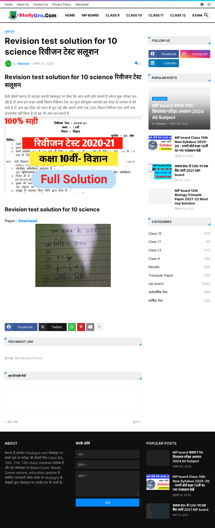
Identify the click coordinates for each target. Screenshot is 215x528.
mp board (179, 283)
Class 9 (113, 15)
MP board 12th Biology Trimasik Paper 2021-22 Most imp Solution (191, 196)
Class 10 (134, 15)
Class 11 (156, 15)
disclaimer (82, 4)
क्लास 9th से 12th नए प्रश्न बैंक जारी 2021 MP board (191, 170)
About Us (23, 4)
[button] (206, 15)
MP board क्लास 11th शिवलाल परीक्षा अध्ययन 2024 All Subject (188, 456)
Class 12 (178, 15)
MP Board (90, 15)
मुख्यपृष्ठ (9, 31)
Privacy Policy (61, 4)
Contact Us (40, 4)
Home (8, 4)
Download (27, 220)
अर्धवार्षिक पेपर (179, 292)
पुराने (136, 422)
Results (179, 267)
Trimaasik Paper (179, 275)
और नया (12, 422)
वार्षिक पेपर (179, 300)
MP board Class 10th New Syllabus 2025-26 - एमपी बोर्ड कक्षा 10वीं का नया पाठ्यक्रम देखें (191, 143)
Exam (197, 15)
